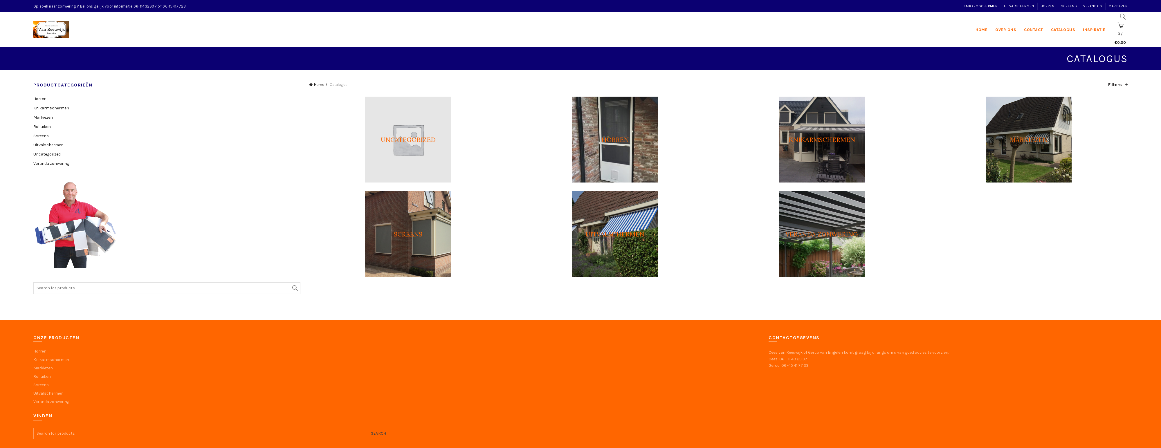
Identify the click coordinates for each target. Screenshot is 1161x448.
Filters (1115, 84)
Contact (1033, 29)
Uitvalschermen (1019, 6)
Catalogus (1063, 29)
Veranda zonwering (51, 163)
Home (319, 84)
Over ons (1005, 29)
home (981, 29)
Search (294, 288)
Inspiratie (1094, 29)
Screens (1069, 6)
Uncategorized (47, 154)
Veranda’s (1092, 6)
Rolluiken (42, 126)
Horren (1047, 6)
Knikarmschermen (981, 6)
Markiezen (1118, 6)
